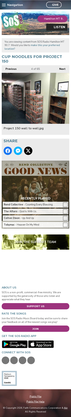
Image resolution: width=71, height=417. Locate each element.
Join (35, 328)
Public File (35, 396)
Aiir (66, 407)
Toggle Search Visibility (65, 5)
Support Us (35, 306)
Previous (9, 68)
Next (60, 68)
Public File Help (35, 401)
